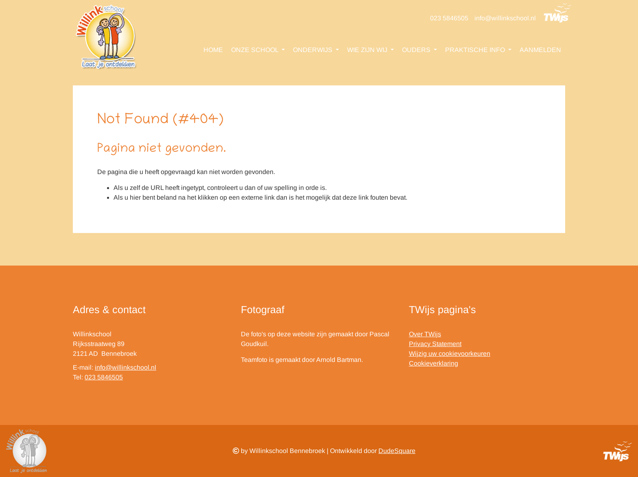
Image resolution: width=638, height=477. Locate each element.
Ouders (417, 49)
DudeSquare (396, 450)
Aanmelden (540, 49)
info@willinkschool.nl (505, 18)
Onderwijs (313, 49)
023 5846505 (449, 18)
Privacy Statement (435, 343)
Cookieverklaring (433, 363)
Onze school (255, 49)
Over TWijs (425, 334)
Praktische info (476, 49)
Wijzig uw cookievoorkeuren (449, 353)
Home (213, 49)
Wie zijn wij (368, 49)
